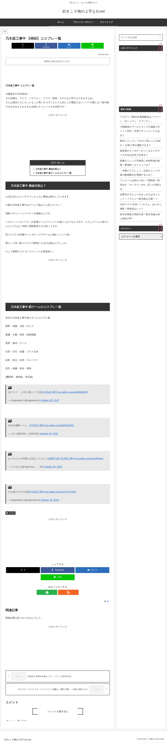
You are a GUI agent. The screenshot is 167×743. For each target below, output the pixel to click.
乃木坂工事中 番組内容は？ (48, 169)
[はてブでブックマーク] (66, 46)
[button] (160, 37)
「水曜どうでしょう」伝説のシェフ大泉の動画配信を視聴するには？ (140, 172)
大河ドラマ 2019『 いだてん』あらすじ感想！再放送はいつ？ (141, 206)
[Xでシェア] (31, 46)
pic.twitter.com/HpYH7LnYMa (60, 492)
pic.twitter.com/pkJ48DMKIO (73, 392)
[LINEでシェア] (84, 46)
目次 (53, 162)
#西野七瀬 (53, 459)
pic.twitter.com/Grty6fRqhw (89, 459)
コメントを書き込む (57, 711)
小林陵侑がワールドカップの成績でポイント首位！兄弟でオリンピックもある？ (140, 131)
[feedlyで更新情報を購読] (54, 592)
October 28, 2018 (50, 400)
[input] (141, 37)
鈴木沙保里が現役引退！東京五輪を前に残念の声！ (140, 216)
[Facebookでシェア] (49, 46)
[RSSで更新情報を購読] (60, 592)
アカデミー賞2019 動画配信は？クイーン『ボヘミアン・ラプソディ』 (140, 119)
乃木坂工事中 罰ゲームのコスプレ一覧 (54, 173)
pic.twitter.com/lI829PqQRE (59, 425)
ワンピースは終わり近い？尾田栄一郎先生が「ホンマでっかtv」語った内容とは (141, 184)
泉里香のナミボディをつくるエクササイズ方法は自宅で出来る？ (140, 153)
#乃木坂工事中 (50, 392)
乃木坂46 (10, 513)
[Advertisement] (57, 73)
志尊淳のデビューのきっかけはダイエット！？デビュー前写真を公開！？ (140, 196)
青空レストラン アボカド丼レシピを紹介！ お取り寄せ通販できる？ (140, 143)
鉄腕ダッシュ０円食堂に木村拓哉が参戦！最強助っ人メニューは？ (140, 162)
